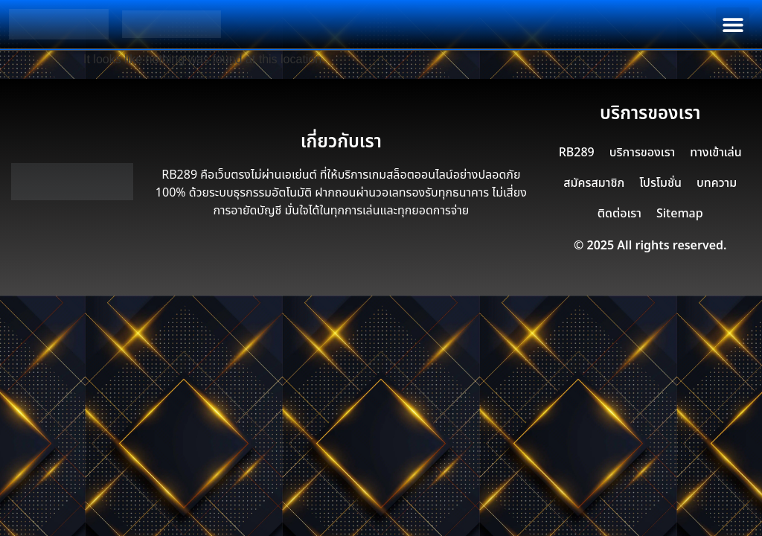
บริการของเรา (642, 153)
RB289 (577, 153)
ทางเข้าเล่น (716, 153)
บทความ (717, 183)
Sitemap (679, 214)
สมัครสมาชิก (593, 183)
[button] (732, 24)
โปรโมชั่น (660, 183)
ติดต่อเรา (619, 214)
